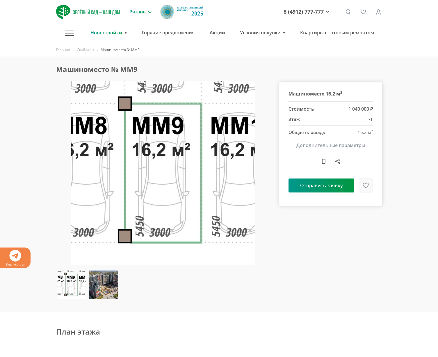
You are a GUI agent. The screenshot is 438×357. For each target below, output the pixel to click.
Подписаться (15, 258)
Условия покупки (260, 33)
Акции (217, 32)
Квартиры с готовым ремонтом (337, 32)
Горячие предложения (168, 32)
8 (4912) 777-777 (304, 12)
